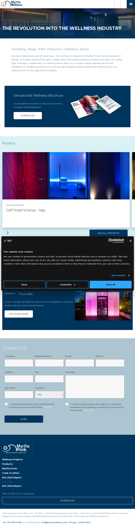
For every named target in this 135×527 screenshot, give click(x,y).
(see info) (48, 407)
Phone (100, 356)
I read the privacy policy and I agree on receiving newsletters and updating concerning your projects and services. (97, 407)
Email (69, 356)
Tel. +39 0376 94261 (12, 522)
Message (70, 372)
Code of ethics (10, 473)
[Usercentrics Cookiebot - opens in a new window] (110, 240)
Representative (43, 356)
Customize (67, 284)
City (37, 372)
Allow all (110, 284)
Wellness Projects (12, 459)
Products (7, 464)
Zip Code (10, 388)
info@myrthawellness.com (55, 522)
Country (39, 388)
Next (8, 232)
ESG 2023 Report (11, 477)
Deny (24, 284)
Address (9, 372)
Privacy (72, 522)
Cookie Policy (84, 522)
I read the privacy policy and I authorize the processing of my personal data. (31, 406)
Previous (3, 232)
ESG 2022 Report (11, 486)
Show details (118, 275)
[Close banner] (130, 241)
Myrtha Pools (9, 468)
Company (10, 356)
